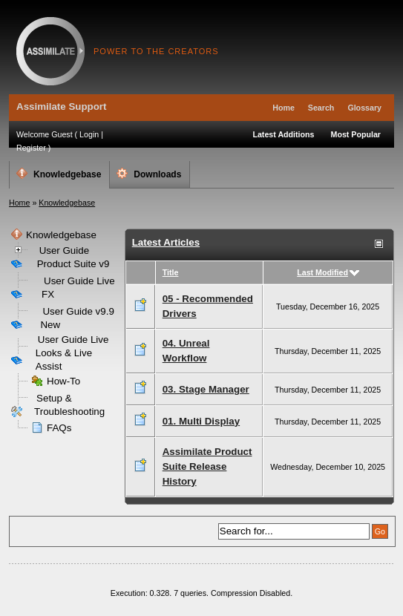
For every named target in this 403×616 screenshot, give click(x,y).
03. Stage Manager (206, 389)
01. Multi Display (201, 421)
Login (89, 134)
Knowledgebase (58, 174)
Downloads (149, 174)
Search (321, 107)
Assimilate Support (50, 51)
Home (283, 107)
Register (31, 147)
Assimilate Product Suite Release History (207, 466)
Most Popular (356, 134)
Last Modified (322, 272)
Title (171, 272)
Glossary (364, 107)
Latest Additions (283, 134)
